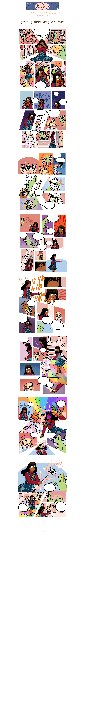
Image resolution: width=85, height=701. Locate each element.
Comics (45, 12)
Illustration (35, 12)
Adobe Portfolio (44, 531)
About (52, 13)
